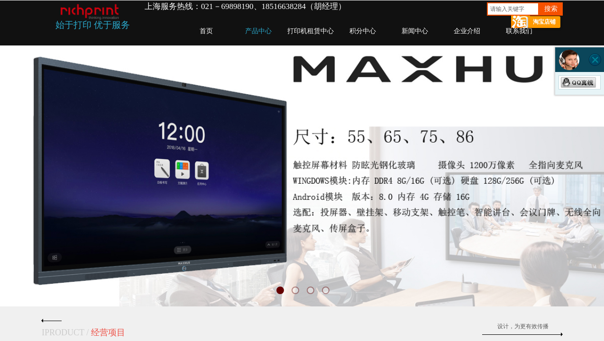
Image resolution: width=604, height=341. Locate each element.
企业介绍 (467, 31)
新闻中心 (415, 31)
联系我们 (519, 31)
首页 (206, 31)
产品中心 (258, 31)
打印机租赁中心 (310, 31)
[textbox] (513, 9)
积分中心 (362, 31)
